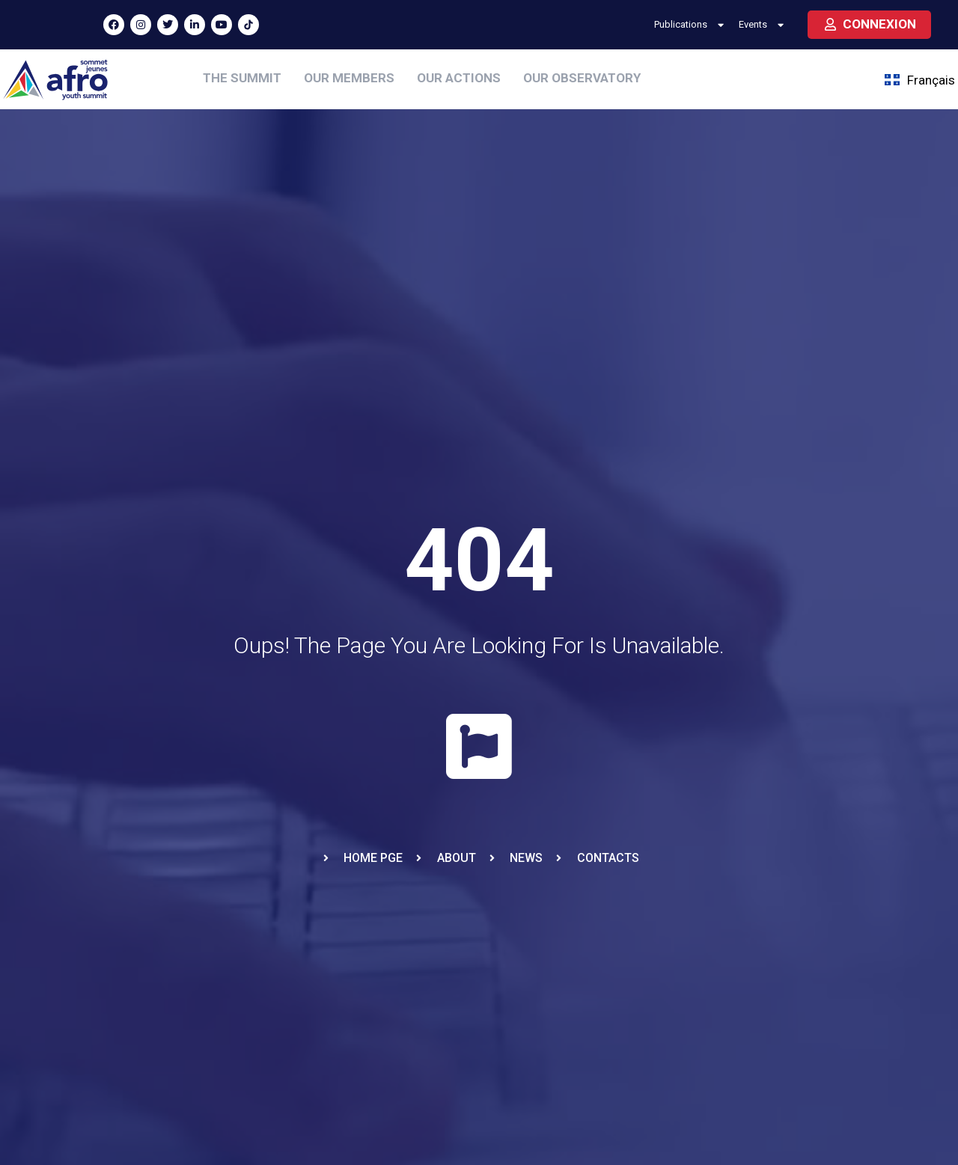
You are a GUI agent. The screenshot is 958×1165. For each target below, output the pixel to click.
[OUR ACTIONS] (459, 79)
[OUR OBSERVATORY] (582, 79)
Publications (690, 25)
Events (763, 25)
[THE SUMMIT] (242, 79)
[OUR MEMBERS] (349, 79)
